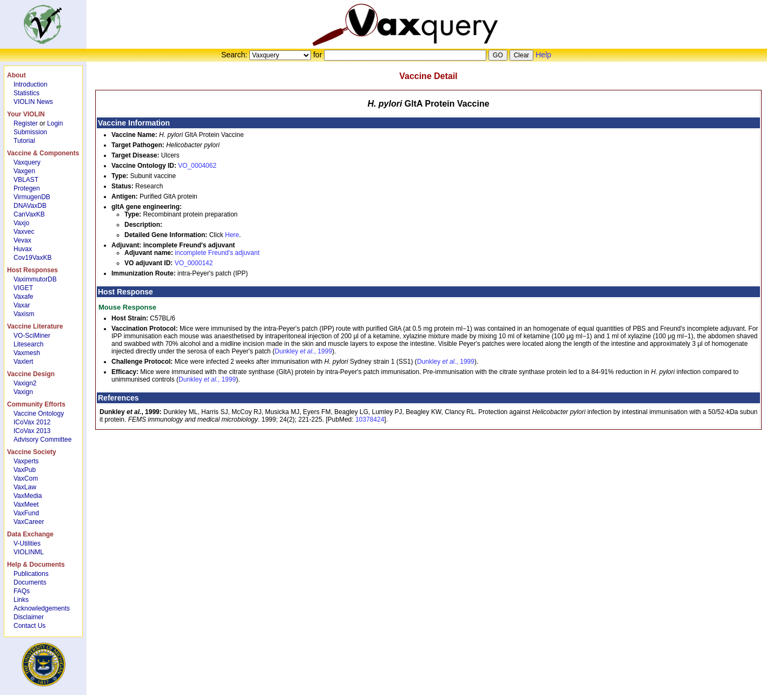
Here (232, 235)
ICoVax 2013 (32, 431)
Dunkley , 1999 (303, 351)
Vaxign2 (25, 383)
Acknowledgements (42, 608)
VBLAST (26, 179)
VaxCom (26, 478)
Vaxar (22, 305)
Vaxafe (23, 296)
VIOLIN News (33, 102)
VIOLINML (29, 552)
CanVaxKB (29, 214)
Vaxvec (24, 231)
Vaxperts (26, 461)
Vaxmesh (27, 353)
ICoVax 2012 (32, 422)
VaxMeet (26, 504)
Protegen (27, 188)
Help (543, 54)
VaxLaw (25, 487)
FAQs (22, 591)
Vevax (22, 240)
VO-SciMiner (32, 335)
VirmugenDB (32, 197)
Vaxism (24, 314)
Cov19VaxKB (32, 257)
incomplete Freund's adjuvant (217, 253)
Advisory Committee (42, 439)
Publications (31, 574)
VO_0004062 (197, 165)
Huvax (23, 249)
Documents (30, 582)
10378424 (369, 419)
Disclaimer (29, 617)
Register (26, 123)
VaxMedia (28, 496)
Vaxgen (24, 171)
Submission (30, 132)
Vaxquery (27, 162)
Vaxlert (23, 361)
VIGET (23, 288)
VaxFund (26, 513)
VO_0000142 (194, 263)
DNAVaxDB (30, 205)
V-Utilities (27, 543)
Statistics (26, 93)
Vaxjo (21, 223)
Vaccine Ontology (39, 413)
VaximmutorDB (35, 279)
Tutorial (24, 141)
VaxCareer (29, 522)
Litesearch (28, 344)
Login (55, 123)
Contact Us (29, 626)
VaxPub (25, 470)
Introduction (31, 84)
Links (21, 600)
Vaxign (23, 392)
